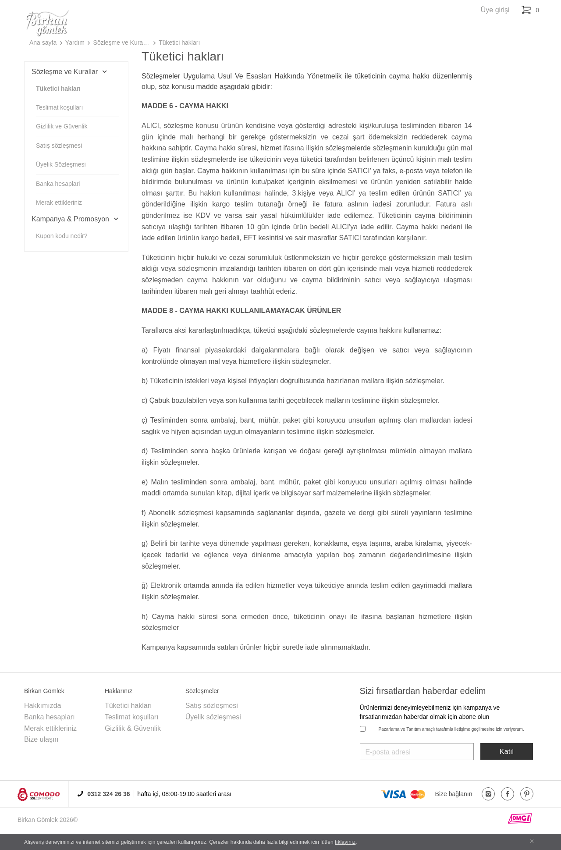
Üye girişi (495, 10)
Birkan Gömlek (38, 819)
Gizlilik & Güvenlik (133, 728)
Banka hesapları (49, 717)
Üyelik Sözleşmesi (61, 164)
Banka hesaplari (58, 183)
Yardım (75, 42)
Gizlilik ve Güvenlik (61, 126)
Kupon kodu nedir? (62, 235)
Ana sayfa (43, 42)
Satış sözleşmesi (59, 145)
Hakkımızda (42, 705)
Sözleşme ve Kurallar (121, 42)
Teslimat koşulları (59, 107)
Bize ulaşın (41, 739)
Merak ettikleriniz (59, 202)
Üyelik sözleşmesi (213, 717)
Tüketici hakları (179, 42)
